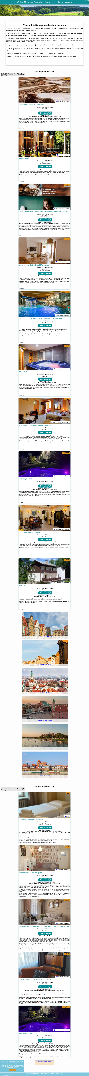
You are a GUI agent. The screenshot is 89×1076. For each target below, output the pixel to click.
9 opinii (58, 277)
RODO (15, 1067)
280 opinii (48, 596)
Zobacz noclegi (45, 113)
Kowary (67, 78)
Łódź (67, 793)
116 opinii (57, 990)
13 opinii (54, 883)
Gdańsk (67, 900)
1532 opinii (49, 170)
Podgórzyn (66, 452)
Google (21, 1061)
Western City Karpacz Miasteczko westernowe (44, 1062)
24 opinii (63, 937)
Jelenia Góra (65, 292)
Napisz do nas (59, 1073)
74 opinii (55, 116)
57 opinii (51, 489)
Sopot (67, 846)
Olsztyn (67, 953)
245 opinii (57, 436)
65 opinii (61, 329)
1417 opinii (55, 831)
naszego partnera (42, 122)
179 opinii (49, 382)
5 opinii (53, 543)
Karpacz (67, 132)
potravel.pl (86, 0)
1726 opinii (62, 223)
